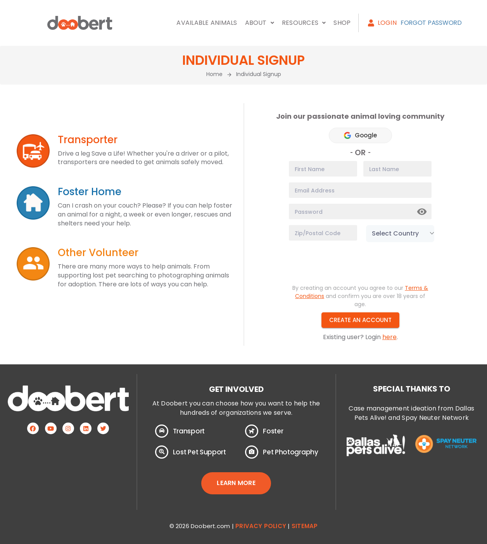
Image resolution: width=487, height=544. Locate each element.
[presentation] (348, 263)
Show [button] (422, 212)
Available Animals (206, 22)
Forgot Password (431, 22)
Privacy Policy (260, 526)
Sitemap (305, 526)
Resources (304, 22)
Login (382, 22)
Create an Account (360, 320)
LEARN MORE (236, 482)
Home (214, 74)
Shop (342, 22)
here (389, 337)
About (259, 22)
